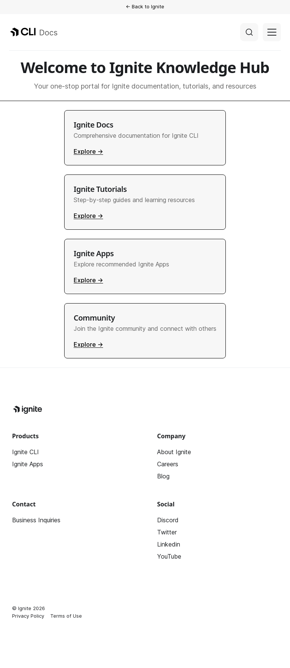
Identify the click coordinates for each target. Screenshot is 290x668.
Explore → (88, 151)
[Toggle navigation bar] (272, 32)
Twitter (167, 532)
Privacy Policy (28, 616)
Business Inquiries (36, 520)
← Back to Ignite (145, 6)
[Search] (249, 32)
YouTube (169, 556)
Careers (167, 464)
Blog (163, 476)
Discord (168, 520)
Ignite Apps (27, 464)
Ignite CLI (25, 452)
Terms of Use (66, 616)
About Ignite (174, 452)
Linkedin (168, 544)
